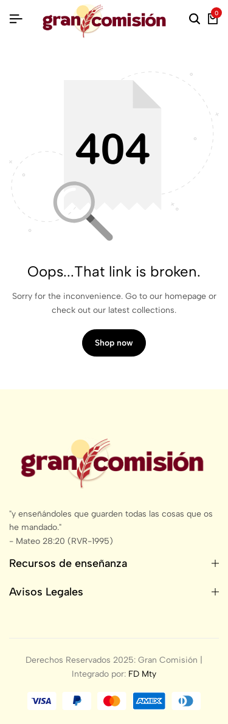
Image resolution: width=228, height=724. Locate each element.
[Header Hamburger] (15, 19)
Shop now (114, 343)
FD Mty (142, 674)
